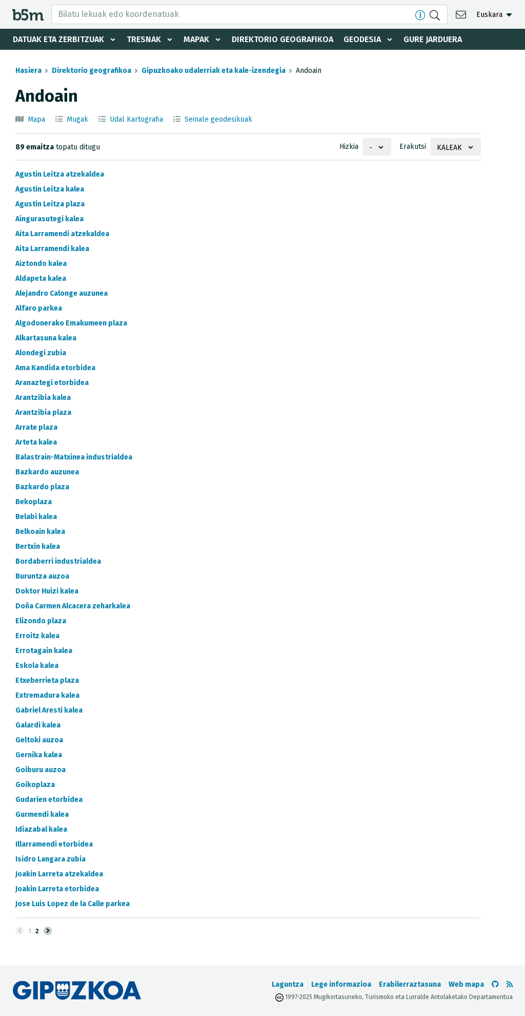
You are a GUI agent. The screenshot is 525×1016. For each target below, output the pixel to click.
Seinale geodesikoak (218, 119)
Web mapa (466, 984)
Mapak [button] (196, 39)
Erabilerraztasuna (410, 984)
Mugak (77, 119)
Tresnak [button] (144, 39)
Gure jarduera (432, 39)
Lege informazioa (341, 984)
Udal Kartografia (136, 119)
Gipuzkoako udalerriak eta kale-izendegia (214, 70)
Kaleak (449, 147)
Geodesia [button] (362, 39)
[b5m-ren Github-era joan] (495, 984)
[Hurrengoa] (48, 931)
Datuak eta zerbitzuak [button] (58, 39)
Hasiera (28, 70)
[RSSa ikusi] (510, 984)
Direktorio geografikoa (282, 39)
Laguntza (288, 984)
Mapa (36, 119)
